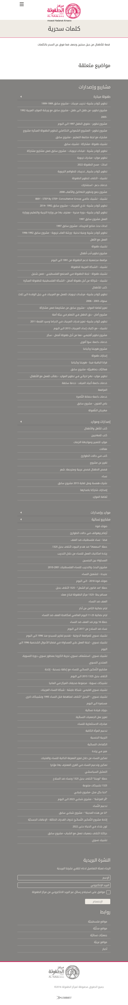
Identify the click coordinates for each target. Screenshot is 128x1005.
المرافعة (102, 389)
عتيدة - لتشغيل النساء (94, 574)
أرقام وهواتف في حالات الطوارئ (88, 533)
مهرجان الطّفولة (97, 410)
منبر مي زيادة (99, 751)
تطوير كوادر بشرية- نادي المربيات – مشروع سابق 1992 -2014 (73, 205)
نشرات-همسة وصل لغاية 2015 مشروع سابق (82, 483)
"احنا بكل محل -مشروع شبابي (90, 792)
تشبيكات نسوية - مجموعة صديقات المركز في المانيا (78, 683)
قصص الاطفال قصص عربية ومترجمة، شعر (83, 469)
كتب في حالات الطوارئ (94, 455)
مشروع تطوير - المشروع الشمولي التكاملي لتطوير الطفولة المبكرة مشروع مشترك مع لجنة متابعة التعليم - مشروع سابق (65, 134)
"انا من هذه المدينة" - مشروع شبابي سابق (83, 812)
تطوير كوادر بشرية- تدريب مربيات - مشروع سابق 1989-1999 (74, 103)
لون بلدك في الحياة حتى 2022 (90, 826)
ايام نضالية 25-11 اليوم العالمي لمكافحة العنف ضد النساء (74, 615)
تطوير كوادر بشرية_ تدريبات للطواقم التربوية (82, 171)
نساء (104, 476)
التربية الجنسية (98, 737)
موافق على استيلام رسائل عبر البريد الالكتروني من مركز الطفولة (68, 892)
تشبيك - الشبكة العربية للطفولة (89, 267)
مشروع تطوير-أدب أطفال (93, 253)
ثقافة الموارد (100, 496)
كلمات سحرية (64, 28)
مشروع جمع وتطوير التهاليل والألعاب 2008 (83, 191)
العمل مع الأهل (98, 239)
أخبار (104, 949)
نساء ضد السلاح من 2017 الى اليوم (87, 628)
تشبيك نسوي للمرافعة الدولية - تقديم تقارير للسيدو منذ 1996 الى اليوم (66, 635)
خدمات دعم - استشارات (94, 185)
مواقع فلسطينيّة (97, 921)
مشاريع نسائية (101, 519)
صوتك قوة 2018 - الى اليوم (91, 580)
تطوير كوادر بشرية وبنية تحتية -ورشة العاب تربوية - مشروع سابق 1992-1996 (64, 232)
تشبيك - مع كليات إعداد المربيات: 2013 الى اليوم (80, 328)
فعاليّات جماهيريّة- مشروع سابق (89, 369)
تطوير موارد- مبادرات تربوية (92, 157)
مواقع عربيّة (100, 942)
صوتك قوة (101, 526)
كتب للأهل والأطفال (95, 428)
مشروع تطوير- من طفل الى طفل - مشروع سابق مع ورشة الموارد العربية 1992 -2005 (63, 113)
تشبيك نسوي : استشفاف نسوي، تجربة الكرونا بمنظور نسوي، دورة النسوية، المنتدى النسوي (64, 659)
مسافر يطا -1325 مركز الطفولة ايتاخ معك (84, 594)
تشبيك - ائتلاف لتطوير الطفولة (89, 178)
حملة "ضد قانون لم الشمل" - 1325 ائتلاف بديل (81, 587)
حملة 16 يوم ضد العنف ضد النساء (88, 622)
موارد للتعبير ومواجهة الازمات (90, 442)
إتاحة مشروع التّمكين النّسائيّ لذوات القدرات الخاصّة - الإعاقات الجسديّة (67, 819)
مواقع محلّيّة (100, 928)
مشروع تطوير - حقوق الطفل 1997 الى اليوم (82, 123)
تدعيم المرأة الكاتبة (96, 730)
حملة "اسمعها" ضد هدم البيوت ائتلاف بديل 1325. (79, 546)
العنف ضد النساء (98, 601)
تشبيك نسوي (99, 840)
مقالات (103, 449)
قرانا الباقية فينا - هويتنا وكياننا (89, 362)
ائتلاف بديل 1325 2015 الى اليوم (89, 676)
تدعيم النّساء (100, 806)
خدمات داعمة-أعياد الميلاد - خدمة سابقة (84, 383)
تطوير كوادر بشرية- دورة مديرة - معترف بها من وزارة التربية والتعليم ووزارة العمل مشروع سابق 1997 (64, 216)
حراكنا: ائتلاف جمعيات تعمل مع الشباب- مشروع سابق (77, 833)
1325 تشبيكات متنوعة (95, 785)
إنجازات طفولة (99, 355)
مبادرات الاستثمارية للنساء (92, 723)
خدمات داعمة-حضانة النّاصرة (91, 396)
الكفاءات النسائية (97, 744)
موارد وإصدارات (101, 513)
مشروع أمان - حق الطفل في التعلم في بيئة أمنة (79, 314)
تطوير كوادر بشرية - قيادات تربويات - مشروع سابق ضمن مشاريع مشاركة (67, 150)
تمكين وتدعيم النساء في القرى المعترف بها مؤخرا (78, 764)
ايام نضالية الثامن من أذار (93, 608)
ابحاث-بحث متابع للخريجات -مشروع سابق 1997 (81, 225)
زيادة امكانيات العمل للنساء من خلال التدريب (82, 553)
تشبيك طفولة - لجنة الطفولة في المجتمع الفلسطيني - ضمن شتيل (69, 273)
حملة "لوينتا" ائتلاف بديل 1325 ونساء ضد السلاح (80, 778)
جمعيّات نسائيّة (98, 935)
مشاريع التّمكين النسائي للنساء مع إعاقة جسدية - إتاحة (76, 669)
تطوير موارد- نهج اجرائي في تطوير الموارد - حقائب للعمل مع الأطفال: (68, 376)
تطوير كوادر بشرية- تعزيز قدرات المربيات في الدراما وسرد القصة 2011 (68, 321)
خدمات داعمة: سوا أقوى (93, 342)
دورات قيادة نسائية (96, 710)
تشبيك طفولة (99, 246)
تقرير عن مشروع (98, 462)
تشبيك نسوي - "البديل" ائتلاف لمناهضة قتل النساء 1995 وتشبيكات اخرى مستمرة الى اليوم (66, 700)
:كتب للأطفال (99, 287)
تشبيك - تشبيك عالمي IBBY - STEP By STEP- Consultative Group (71, 198)
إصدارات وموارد (101, 422)
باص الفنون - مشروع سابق (92, 403)
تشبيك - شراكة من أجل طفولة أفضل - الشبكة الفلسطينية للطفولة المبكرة (65, 280)
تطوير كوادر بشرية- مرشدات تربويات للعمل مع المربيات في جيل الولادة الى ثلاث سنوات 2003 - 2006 (62, 297)
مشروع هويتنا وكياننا (95, 348)
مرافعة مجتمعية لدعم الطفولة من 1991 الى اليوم (79, 260)
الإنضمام (98, 901)
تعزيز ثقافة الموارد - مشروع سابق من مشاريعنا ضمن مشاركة (73, 307)
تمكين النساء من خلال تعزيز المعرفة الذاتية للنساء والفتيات (74, 758)
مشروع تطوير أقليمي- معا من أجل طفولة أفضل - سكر (77, 335)
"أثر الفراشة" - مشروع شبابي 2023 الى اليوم (82, 799)
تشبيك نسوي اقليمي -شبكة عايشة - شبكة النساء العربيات (74, 689)
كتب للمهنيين (99, 435)
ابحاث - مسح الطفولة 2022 (92, 164)
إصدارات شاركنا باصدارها (93, 490)
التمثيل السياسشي (96, 771)
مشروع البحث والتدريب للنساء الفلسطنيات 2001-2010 (77, 567)
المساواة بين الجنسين (95, 560)
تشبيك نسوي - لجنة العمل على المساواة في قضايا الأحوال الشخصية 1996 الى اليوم (63, 646)
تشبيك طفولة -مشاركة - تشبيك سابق (85, 144)
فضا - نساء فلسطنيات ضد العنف (89, 539)
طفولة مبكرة (102, 97)
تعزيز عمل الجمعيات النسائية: (91, 717)
